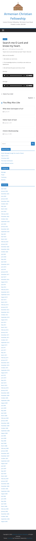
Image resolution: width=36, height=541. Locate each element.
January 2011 (4, 360)
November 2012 (5, 312)
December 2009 (5, 393)
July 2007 (3, 466)
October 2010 (4, 367)
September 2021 (5, 231)
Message (5, 39)
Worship (3, 180)
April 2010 (3, 383)
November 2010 (5, 365)
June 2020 (3, 257)
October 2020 (4, 251)
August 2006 (4, 493)
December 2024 (5, 201)
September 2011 (5, 342)
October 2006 (4, 488)
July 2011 (3, 347)
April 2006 (3, 504)
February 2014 (4, 289)
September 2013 (5, 294)
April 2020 (3, 262)
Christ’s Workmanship (10, 131)
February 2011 (4, 357)
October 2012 (4, 314)
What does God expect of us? (13, 109)
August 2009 (4, 403)
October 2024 (4, 204)
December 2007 (5, 453)
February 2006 (4, 509)
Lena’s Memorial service (7, 163)
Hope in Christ (4, 155)
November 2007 (5, 456)
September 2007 (5, 461)
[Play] (4, 75)
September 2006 (5, 491)
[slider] (16, 75)
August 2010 (4, 372)
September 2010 (5, 370)
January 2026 (4, 191)
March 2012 (4, 327)
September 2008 (5, 430)
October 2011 (4, 340)
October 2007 (4, 458)
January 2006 (4, 511)
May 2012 (3, 325)
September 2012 (5, 317)
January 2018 (4, 272)
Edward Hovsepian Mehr (18, 49)
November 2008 (5, 425)
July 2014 (3, 284)
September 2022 (5, 221)
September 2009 (5, 400)
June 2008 (3, 438)
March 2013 (4, 302)
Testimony (3, 177)
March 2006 (4, 506)
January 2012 (4, 332)
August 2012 (4, 320)
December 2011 (5, 335)
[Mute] (27, 75)
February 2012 (4, 330)
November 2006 (5, 486)
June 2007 (3, 468)
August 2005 (4, 521)
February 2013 (4, 304)
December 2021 (5, 229)
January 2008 (4, 451)
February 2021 (4, 241)
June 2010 (3, 378)
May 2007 (3, 471)
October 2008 (4, 428)
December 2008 (5, 423)
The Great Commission (7, 160)
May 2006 (3, 501)
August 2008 (4, 433)
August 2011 (4, 345)
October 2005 (4, 516)
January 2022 (4, 226)
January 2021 (4, 244)
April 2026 (3, 188)
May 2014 (3, 287)
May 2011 (3, 352)
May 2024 (3, 206)
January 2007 (4, 481)
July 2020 (3, 254)
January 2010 (4, 390)
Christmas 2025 (5, 158)
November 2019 (5, 264)
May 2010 (3, 380)
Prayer (2, 174)
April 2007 (3, 473)
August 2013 (4, 297)
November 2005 (5, 514)
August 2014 (4, 282)
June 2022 (3, 224)
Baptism (31, 98)
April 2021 (3, 236)
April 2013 (3, 299)
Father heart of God (10, 120)
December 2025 (5, 193)
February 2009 (4, 418)
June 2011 (3, 350)
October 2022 (4, 219)
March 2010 (4, 385)
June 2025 (3, 196)
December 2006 (5, 483)
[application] (18, 75)
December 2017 (5, 274)
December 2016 (5, 279)
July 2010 (3, 375)
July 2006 (3, 496)
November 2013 (5, 292)
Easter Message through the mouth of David (12, 153)
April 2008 (3, 443)
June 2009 (3, 408)
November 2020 (5, 249)
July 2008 (3, 435)
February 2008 (4, 448)
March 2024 (4, 209)
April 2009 (3, 413)
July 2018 (3, 269)
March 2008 (4, 446)
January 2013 (4, 307)
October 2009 (4, 398)
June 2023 (3, 211)
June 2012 (3, 322)
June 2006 (3, 499)
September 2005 (5, 519)
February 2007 (4, 478)
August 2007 (4, 463)
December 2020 (5, 246)
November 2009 (5, 395)
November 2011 (5, 337)
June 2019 (3, 267)
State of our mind (7, 94)
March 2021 (4, 239)
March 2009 (4, 415)
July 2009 (3, 405)
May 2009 (3, 410)
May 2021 (3, 234)
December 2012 (5, 309)
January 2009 (4, 420)
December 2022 (5, 216)
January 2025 (4, 199)
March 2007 (4, 476)
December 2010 (5, 362)
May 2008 (3, 441)
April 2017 (3, 277)
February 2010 (4, 388)
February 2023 (4, 214)
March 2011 (4, 355)
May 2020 (3, 259)
